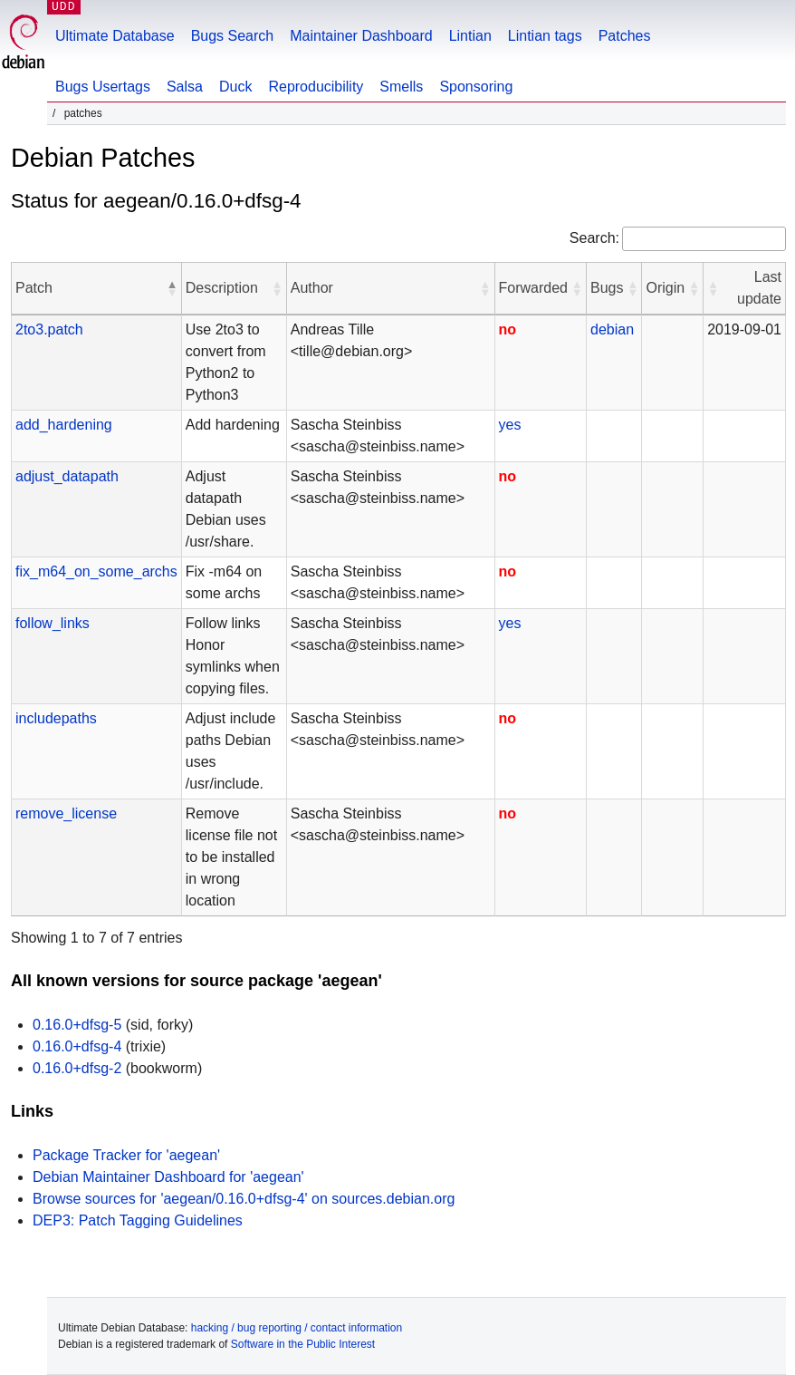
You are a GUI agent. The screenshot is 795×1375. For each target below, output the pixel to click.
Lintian (470, 36)
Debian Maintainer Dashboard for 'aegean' (168, 1177)
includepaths (56, 718)
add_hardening (63, 424)
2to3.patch (49, 329)
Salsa (185, 86)
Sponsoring (475, 86)
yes (510, 424)
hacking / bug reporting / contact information (296, 1328)
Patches (625, 36)
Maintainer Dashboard (361, 36)
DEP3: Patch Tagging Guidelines (138, 1220)
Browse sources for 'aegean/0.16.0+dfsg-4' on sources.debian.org (244, 1198)
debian (612, 329)
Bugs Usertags (102, 86)
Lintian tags (545, 36)
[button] (172, 288)
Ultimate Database (115, 36)
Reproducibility (315, 86)
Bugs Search (232, 36)
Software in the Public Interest (303, 1344)
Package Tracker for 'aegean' (126, 1155)
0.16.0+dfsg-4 (77, 1046)
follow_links (52, 623)
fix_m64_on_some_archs (96, 571)
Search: (594, 238)
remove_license (66, 813)
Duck (235, 86)
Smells (401, 86)
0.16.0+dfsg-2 (77, 1068)
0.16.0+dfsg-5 (77, 1024)
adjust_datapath (67, 476)
